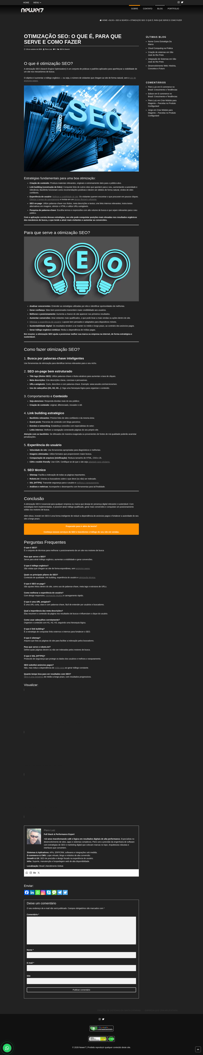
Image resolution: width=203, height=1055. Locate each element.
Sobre (134, 8)
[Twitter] (65, 892)
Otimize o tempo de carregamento (44, 199)
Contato (147, 8)
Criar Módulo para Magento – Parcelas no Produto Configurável (162, 103)
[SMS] (54, 892)
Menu (37, 2)
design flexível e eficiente (85, 199)
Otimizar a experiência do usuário (45, 322)
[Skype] (48, 892)
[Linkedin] (32, 892)
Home (26, 2)
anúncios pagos (83, 568)
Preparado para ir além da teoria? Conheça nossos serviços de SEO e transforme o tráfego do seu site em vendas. (81, 529)
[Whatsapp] (37, 892)
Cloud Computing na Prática (160, 48)
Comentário (33, 914)
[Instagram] (43, 892)
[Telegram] (59, 892)
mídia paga (59, 668)
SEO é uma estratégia (33, 677)
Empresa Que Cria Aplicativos (161, 1010)
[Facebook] (26, 892)
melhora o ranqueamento (88, 483)
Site (28, 976)
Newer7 (82, 1047)
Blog (160, 8)
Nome (30, 950)
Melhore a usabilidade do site (65, 197)
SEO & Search (65, 49)
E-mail (30, 963)
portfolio (173, 8)
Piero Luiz (48, 49)
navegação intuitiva (54, 595)
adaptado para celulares (99, 462)
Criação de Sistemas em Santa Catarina (119, 1010)
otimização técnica (87, 577)
